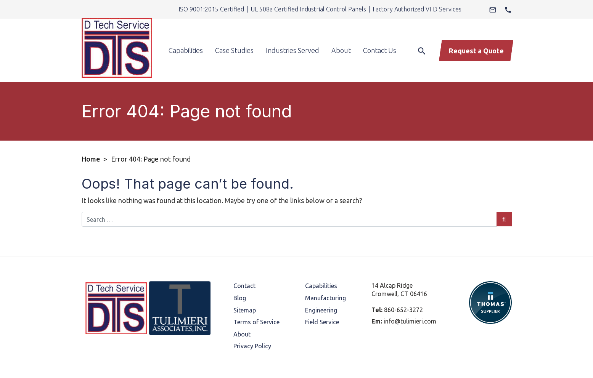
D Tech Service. (215, 368)
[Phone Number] (508, 9)
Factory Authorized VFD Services (417, 9)
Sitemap (244, 284)
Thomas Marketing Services (382, 368)
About (341, 37)
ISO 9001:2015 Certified (211, 9)
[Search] (420, 37)
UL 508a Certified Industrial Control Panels (308, 9)
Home (91, 133)
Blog (239, 272)
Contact (244, 259)
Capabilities (186, 37)
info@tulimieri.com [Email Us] (410, 295)
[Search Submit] (503, 193)
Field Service (322, 296)
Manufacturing (325, 272)
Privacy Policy (252, 320)
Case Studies (234, 37)
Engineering (321, 284)
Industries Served (292, 37)
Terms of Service (256, 296)
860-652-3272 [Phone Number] (403, 283)
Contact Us (379, 37)
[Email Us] (493, 9)
